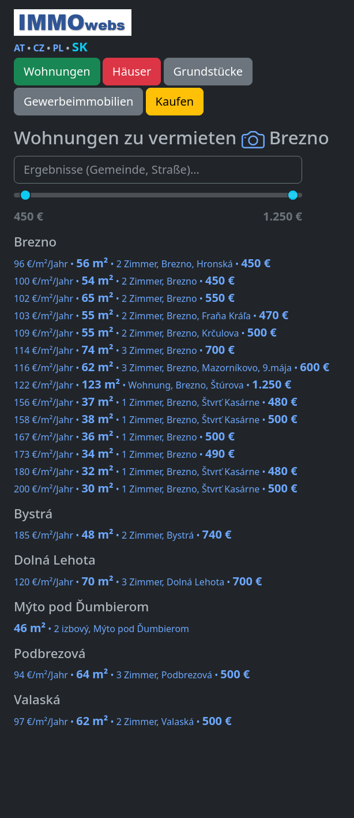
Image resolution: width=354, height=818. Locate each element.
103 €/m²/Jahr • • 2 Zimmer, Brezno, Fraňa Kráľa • (151, 315)
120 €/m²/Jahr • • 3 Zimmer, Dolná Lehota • (138, 582)
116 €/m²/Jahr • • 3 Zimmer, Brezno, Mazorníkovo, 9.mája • (171, 367)
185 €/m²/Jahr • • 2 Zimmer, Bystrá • (123, 535)
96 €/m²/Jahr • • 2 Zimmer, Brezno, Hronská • (142, 263)
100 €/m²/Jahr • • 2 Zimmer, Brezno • (124, 281)
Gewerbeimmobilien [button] (78, 101)
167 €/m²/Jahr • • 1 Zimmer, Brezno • (124, 437)
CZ (39, 48)
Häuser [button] (132, 71)
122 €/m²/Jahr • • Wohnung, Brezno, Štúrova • (152, 385)
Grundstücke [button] (208, 71)
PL (57, 48)
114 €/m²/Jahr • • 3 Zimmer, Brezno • (124, 350)
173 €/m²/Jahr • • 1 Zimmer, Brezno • (124, 454)
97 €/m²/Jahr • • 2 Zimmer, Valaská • (123, 721)
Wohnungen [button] (57, 71)
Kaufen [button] (175, 101)
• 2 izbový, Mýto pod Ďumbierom (101, 628)
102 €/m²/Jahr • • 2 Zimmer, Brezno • (124, 298)
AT (19, 48)
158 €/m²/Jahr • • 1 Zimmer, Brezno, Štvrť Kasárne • (155, 419)
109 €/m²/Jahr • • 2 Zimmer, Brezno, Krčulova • (145, 333)
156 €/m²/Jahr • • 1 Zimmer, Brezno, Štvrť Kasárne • (155, 402)
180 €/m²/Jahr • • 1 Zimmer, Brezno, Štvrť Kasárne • (155, 471)
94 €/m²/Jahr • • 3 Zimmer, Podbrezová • (132, 674)
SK (80, 46)
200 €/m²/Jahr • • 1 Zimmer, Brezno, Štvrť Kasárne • (155, 489)
